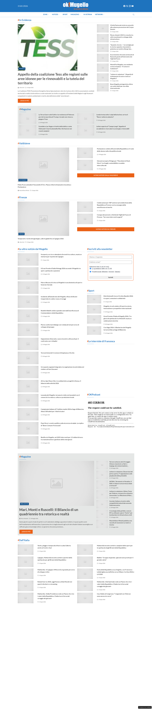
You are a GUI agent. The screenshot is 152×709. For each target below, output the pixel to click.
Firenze (21, 234)
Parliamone (24, 504)
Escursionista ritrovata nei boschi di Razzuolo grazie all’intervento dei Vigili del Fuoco (122, 57)
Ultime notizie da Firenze (106, 229)
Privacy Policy (93, 611)
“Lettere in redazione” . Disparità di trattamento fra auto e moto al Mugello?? (121, 76)
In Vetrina (87, 14)
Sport (65, 14)
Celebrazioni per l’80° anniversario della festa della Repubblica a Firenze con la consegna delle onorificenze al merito (114, 205)
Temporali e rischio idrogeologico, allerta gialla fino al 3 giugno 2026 (41, 239)
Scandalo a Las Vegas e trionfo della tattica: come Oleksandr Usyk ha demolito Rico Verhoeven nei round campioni (55, 128)
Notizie (56, 14)
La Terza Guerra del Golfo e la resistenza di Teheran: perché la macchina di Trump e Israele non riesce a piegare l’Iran (56, 117)
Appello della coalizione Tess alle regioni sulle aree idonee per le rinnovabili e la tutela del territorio (53, 78)
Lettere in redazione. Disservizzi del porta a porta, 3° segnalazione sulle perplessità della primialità (121, 474)
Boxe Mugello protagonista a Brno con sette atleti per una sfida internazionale (121, 86)
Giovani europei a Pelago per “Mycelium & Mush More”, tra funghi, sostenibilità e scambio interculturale (113, 163)
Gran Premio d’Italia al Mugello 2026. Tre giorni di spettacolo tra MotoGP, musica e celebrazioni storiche (118, 318)
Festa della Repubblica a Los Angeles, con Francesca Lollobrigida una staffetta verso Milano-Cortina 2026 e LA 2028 (115, 572)
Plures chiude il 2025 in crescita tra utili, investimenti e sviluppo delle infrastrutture (121, 37)
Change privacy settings (145, 707)
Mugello (22, 68)
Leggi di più (24, 100)
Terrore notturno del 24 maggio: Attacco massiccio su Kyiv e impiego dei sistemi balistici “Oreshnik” (119, 464)
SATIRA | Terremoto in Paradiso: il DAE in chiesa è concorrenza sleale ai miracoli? (120, 483)
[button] (133, 14)
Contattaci (58, 611)
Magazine (75, 14)
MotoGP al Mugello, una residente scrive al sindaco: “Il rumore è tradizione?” (121, 66)
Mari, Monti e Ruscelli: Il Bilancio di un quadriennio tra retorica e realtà (48, 511)
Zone (46, 14)
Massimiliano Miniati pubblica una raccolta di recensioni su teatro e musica (120, 523)
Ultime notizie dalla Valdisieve (106, 175)
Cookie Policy (69, 611)
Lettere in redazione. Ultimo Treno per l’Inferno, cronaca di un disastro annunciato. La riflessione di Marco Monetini (121, 493)
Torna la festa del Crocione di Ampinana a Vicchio (57, 353)
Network (99, 14)
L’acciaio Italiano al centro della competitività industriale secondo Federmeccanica (120, 503)
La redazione (81, 611)
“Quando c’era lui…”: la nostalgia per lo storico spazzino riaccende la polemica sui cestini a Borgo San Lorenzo (122, 47)
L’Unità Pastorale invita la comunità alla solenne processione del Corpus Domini (122, 27)
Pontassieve (23, 180)
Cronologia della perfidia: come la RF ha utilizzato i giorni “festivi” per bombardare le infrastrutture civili (120, 513)
